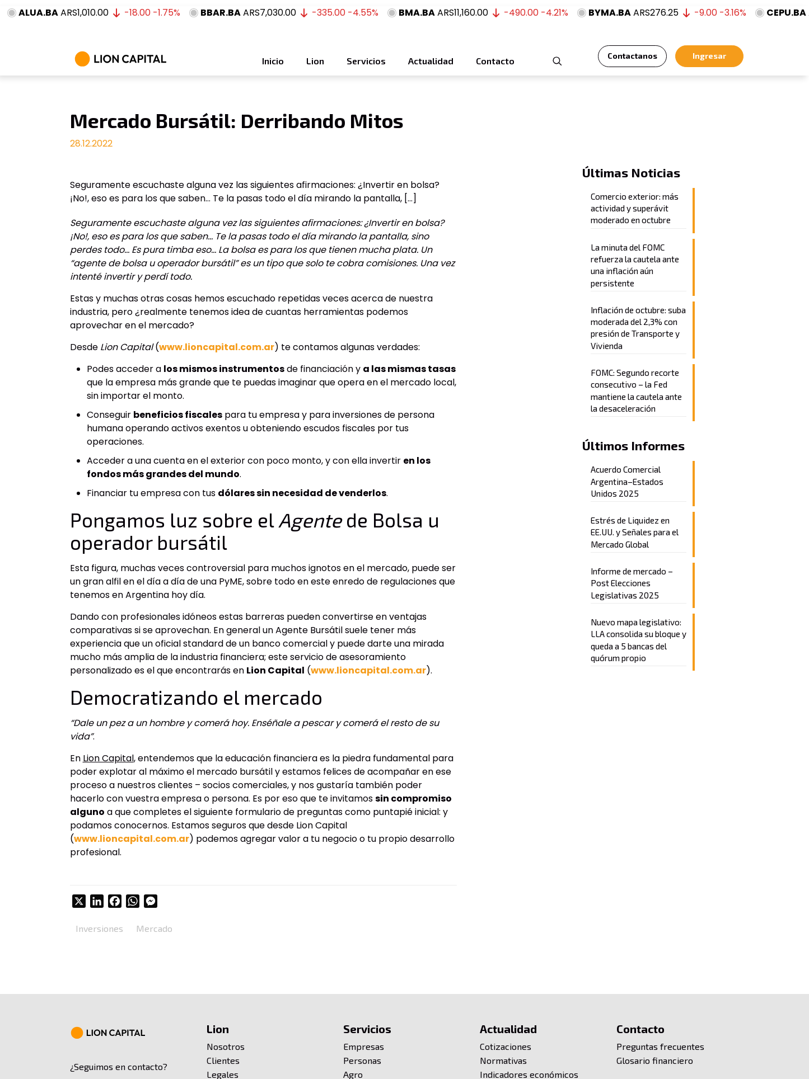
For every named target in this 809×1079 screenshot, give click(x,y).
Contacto (640, 1028)
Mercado (154, 928)
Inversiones (99, 928)
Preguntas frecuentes (660, 1046)
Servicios (367, 1028)
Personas (362, 1060)
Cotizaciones (505, 1046)
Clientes (223, 1060)
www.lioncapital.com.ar (216, 347)
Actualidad (508, 1028)
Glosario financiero (654, 1060)
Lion (218, 1028)
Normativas (503, 1060)
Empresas (363, 1046)
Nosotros (226, 1046)
